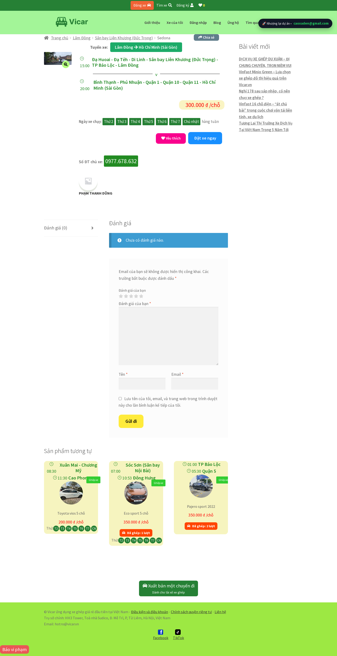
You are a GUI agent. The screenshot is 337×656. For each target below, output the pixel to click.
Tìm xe (164, 5)
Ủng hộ (233, 22)
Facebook (160, 634)
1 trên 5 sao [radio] (121, 296)
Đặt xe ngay (205, 138)
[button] (66, 64)
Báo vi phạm (14, 649)
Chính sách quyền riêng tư (191, 611)
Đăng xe (142, 5)
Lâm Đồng (82, 38)
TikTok (178, 634)
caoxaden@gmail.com (311, 23)
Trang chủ (59, 38)
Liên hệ (220, 611)
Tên (123, 374)
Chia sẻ (206, 37)
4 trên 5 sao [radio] (136, 296)
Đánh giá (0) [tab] (55, 228)
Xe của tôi (175, 22)
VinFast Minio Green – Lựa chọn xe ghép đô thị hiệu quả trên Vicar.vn (265, 78)
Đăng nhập (198, 22)
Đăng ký (185, 5)
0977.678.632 (121, 161)
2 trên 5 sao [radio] (126, 296)
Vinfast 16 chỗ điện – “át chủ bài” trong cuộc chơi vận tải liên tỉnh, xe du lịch (265, 110)
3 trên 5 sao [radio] (131, 296)
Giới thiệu (152, 22)
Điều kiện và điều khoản (149, 611)
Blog (217, 22)
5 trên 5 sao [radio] (141, 296)
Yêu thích (171, 138)
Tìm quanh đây (257, 22)
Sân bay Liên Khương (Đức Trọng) (124, 38)
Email (177, 374)
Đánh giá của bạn (132, 290)
